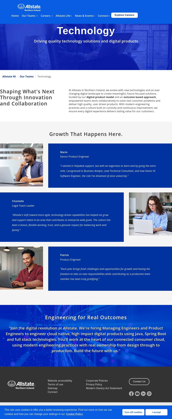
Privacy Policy (94, 384)
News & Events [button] (85, 15)
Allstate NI (9, 76)
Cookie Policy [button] (74, 414)
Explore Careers (124, 15)
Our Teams (27, 76)
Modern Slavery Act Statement (104, 388)
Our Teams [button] (30, 15)
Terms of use (55, 384)
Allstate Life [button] (64, 15)
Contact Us (139, 381)
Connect (53, 392)
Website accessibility (60, 380)
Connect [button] (104, 15)
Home (15, 15)
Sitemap (52, 388)
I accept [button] (156, 412)
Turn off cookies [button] (133, 412)
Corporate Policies (97, 380)
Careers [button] (47, 15)
